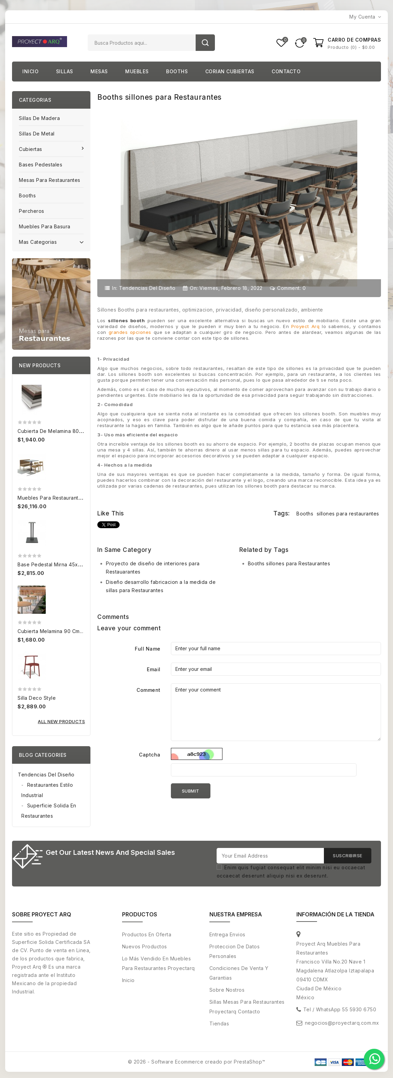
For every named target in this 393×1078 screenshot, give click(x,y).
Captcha (150, 755)
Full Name (148, 649)
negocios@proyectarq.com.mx (342, 1023)
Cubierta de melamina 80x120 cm (58, 431)
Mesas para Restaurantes (49, 180)
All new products (61, 721)
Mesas (99, 71)
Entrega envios (227, 935)
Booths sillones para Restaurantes (289, 563)
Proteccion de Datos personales (234, 951)
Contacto (286, 71)
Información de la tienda (335, 914)
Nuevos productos (144, 947)
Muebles (137, 71)
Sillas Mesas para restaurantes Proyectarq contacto (247, 1007)
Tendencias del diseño (147, 288)
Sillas (64, 71)
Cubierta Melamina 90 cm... (50, 631)
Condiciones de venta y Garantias (239, 973)
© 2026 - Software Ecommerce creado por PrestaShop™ (196, 1062)
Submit (190, 791)
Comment (149, 690)
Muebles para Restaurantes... (53, 498)
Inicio (30, 71)
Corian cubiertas (229, 71)
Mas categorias (51, 241)
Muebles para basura (44, 226)
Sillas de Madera (39, 118)
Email (154, 669)
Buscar (205, 42)
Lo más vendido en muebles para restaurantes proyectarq (158, 963)
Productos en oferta (147, 935)
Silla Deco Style (37, 698)
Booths (177, 71)
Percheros (31, 211)
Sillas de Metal (37, 134)
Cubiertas (31, 149)
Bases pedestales (40, 164)
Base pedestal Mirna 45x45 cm (55, 564)
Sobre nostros (227, 990)
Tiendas (219, 1024)
